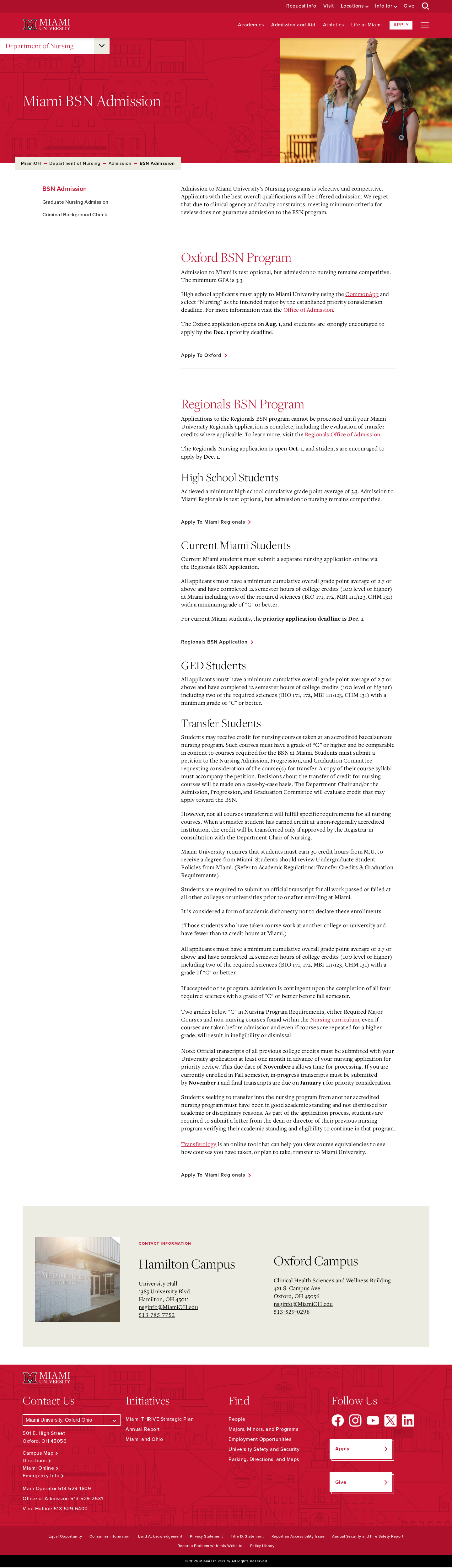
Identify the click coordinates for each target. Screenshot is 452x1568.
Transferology (198, 1144)
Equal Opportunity (65, 1537)
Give (409, 6)
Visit (328, 6)
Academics (251, 25)
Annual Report (143, 1430)
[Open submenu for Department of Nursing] (102, 46)
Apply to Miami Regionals (213, 522)
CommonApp (362, 294)
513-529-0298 (292, 1312)
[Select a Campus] (72, 1420)
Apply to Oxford (201, 355)
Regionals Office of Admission (342, 434)
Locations (352, 6)
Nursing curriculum (334, 1020)
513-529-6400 (71, 1509)
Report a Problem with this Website (210, 1546)
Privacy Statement (206, 1537)
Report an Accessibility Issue (298, 1537)
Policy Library (262, 1546)
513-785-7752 (157, 1315)
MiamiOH (31, 163)
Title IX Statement (247, 1537)
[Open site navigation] (424, 25)
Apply (401, 25)
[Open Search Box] (425, 6)
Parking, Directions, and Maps (264, 1460)
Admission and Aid (293, 25)
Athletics (333, 25)
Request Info (301, 6)
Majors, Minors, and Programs (263, 1430)
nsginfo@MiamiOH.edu (168, 1307)
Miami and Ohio (144, 1440)
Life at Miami (366, 25)
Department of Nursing (39, 46)
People (237, 1420)
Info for (383, 6)
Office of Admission (308, 309)
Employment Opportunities (260, 1440)
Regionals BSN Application (215, 642)
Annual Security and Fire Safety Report (367, 1537)
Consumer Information (110, 1537)
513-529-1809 (74, 1489)
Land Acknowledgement (160, 1537)
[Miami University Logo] (46, 24)
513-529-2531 (86, 1499)
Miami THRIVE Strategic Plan (160, 1420)
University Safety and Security (264, 1450)
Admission (120, 163)
